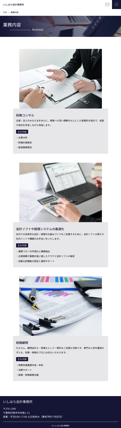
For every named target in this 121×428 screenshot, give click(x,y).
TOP (5, 12)
